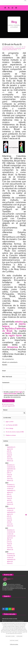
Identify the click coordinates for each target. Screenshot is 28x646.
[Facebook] (5, 7)
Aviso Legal (18, 392)
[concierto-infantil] (17, 603)
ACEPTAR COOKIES (14, 640)
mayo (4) (9, 474)
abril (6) (9, 522)
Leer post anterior (8, 404)
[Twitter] (8, 7)
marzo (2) (9, 524)
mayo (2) (9, 498)
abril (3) (9, 457)
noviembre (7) (11, 508)
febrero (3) (10, 549)
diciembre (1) (10, 465)
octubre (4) (10, 534)
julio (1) (9, 473)
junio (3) (9, 453)
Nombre (4, 365)
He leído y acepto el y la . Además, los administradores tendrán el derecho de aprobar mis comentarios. (14, 394)
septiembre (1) (11, 447)
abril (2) (9, 545)
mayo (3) (9, 455)
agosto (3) (10, 449)
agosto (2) (10, 492)
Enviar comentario (8, 401)
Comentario (5, 382)
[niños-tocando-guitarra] (11, 603)
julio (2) (9, 516)
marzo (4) (9, 502)
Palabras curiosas (11, 435)
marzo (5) (9, 459)
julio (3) (9, 451)
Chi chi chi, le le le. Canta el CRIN (15, 432)
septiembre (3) (11, 536)
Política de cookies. (14, 644)
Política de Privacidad (10, 393)
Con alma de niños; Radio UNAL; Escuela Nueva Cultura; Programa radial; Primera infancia (13, 48)
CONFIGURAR (19, 636)
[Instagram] (16, 7)
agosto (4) (10, 561)
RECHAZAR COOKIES (10, 636)
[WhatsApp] (12, 7)
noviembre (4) (11, 555)
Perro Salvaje (9, 428)
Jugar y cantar (10, 421)
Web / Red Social (7, 376)
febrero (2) (10, 461)
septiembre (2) (11, 469)
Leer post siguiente (8, 406)
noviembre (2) (11, 467)
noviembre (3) (11, 532)
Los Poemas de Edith (11, 425)
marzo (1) (9, 563)
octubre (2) (10, 488)
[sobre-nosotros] (4, 603)
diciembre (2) (10, 553)
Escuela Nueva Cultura (8, 47)
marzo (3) (9, 478)
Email (4, 370)
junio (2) (9, 542)
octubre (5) (10, 557)
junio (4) (9, 496)
